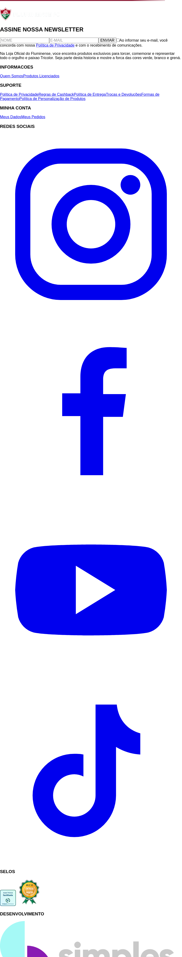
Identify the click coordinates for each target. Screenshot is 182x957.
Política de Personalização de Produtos (52, 99)
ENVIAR (107, 40)
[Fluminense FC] (30, 19)
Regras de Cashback (56, 94)
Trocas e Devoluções (123, 94)
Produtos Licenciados (41, 76)
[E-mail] (73, 40)
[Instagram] (91, 314)
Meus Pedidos (33, 117)
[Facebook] (91, 497)
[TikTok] (91, 862)
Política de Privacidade (55, 45)
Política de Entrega (90, 94)
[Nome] (24, 40)
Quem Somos (11, 76)
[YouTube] (91, 680)
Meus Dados (10, 117)
